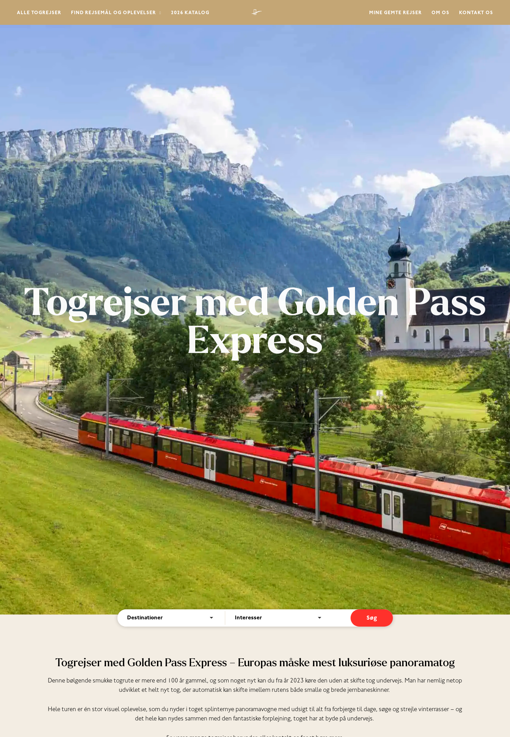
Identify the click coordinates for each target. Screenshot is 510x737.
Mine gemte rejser (395, 13)
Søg (371, 619)
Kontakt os (476, 13)
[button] (158, 13)
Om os (440, 13)
